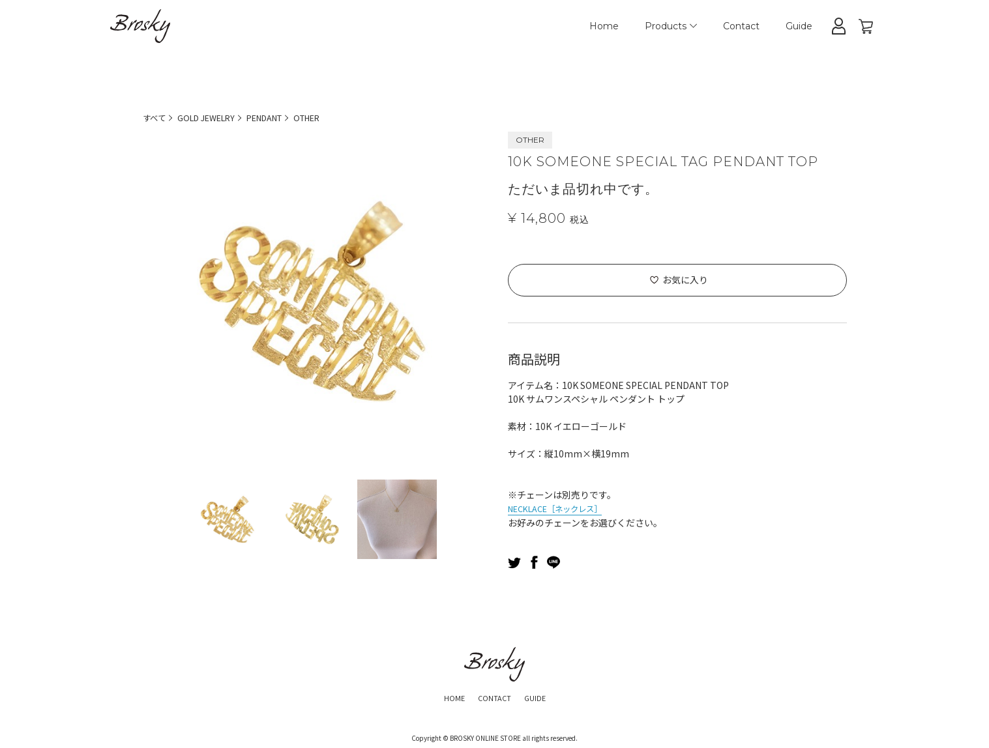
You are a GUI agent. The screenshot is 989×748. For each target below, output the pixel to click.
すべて (156, 117)
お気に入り (685, 279)
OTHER (331, 117)
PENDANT (281, 117)
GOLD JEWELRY (214, 117)
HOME (446, 695)
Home (604, 26)
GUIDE (542, 695)
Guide (799, 26)
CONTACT (493, 695)
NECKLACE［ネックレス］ (563, 507)
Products (671, 26)
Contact (741, 26)
